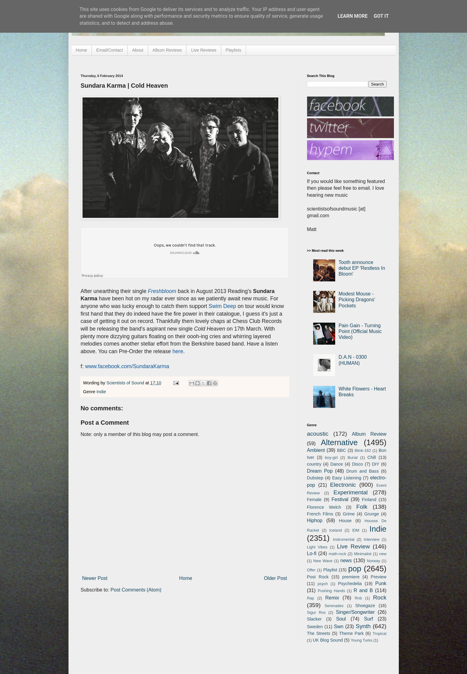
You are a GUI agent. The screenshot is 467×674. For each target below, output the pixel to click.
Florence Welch (324, 507)
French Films (320, 513)
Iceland (335, 530)
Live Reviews (203, 50)
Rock (380, 597)
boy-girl (331, 457)
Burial (352, 457)
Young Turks (361, 640)
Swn (338, 626)
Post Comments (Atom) (135, 589)
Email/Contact (109, 50)
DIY (375, 464)
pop (354, 568)
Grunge (371, 513)
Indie (101, 391)
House (345, 520)
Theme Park (351, 633)
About (137, 50)
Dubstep (315, 477)
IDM (355, 530)
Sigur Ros (316, 612)
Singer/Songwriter (355, 612)
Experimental (350, 492)
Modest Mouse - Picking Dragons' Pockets (357, 299)
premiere (351, 576)
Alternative (339, 442)
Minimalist (362, 553)
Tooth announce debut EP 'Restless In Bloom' (362, 268)
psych (322, 583)
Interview (371, 539)
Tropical (380, 633)
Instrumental (343, 539)
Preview (378, 576)
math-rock (337, 553)
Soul (341, 618)
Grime (349, 513)
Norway (373, 561)
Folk (361, 507)
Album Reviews (167, 50)
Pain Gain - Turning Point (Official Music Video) (360, 331)
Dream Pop (320, 471)
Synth (363, 626)
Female (314, 499)
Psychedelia (350, 583)
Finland (369, 499)
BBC (341, 450)
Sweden (315, 626)
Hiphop (315, 520)
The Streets (318, 633)
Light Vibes (317, 547)
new (382, 553)
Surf (368, 618)
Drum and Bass (362, 471)
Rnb (358, 598)
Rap (310, 598)
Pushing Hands (331, 590)
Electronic (343, 485)
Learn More (353, 16)
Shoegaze (365, 605)
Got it (381, 16)
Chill (371, 457)
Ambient (316, 450)
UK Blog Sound (328, 640)
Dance (336, 464)
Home (81, 50)
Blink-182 (362, 450)
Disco (357, 464)
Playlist (330, 569)
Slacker (314, 619)
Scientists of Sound (125, 382)
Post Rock (318, 576)
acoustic (317, 433)
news (346, 560)
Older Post (275, 578)
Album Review (369, 434)
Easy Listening (346, 477)
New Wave (322, 561)
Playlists (233, 50)
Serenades (333, 605)
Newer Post (95, 578)
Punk (380, 583)
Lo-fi (312, 553)
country (314, 464)
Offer (311, 570)
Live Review (353, 546)
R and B (363, 590)
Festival (340, 499)
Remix (332, 597)
